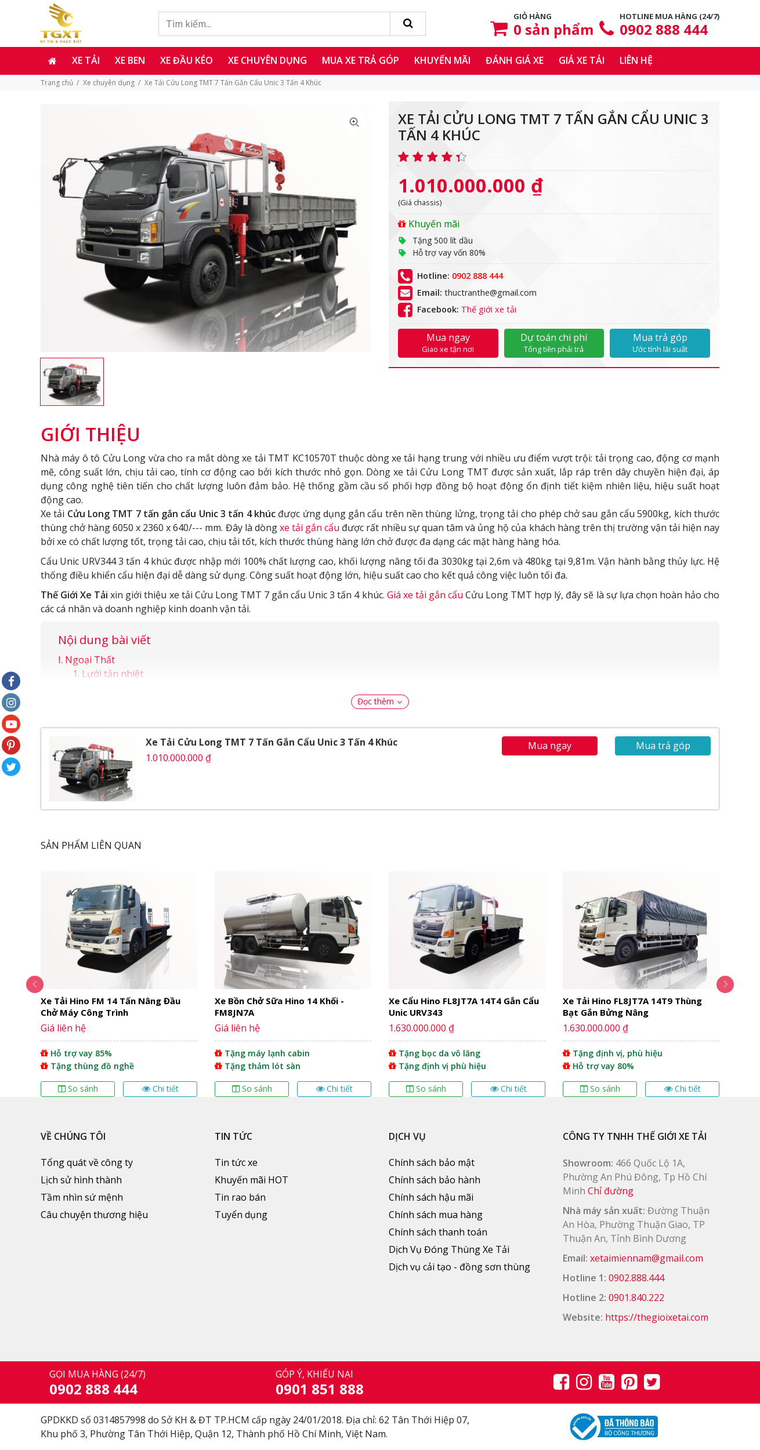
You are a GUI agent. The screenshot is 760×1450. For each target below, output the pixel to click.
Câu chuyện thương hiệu (94, 1214)
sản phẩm (553, 29)
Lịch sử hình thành (81, 1179)
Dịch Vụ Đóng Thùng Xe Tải (449, 1249)
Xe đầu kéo (186, 60)
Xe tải (86, 60)
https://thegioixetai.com (656, 1317)
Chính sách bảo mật (432, 1162)
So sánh (78, 1088)
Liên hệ (636, 60)
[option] (72, 382)
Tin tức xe (236, 1162)
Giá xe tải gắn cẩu (425, 594)
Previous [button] (26, 984)
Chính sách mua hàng (436, 1214)
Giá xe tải (582, 60)
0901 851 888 (320, 1388)
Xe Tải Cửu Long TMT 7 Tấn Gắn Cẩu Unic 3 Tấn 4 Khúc (271, 742)
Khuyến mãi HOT (251, 1179)
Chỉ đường (611, 1190)
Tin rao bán (240, 1197)
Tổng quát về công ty (87, 1162)
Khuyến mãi (442, 60)
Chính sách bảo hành (434, 1179)
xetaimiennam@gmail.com (646, 1258)
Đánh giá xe (515, 60)
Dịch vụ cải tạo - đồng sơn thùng (459, 1266)
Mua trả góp (660, 342)
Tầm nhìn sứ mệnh (82, 1197)
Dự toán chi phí (554, 342)
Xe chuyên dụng (267, 60)
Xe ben (130, 60)
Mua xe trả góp (360, 60)
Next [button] (734, 984)
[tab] (90, 428)
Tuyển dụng (241, 1214)
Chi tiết (160, 1088)
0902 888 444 (664, 29)
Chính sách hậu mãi (431, 1197)
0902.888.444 (636, 1277)
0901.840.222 (636, 1297)
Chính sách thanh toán (438, 1232)
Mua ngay (448, 342)
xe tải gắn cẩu (309, 527)
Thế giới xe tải (488, 309)
